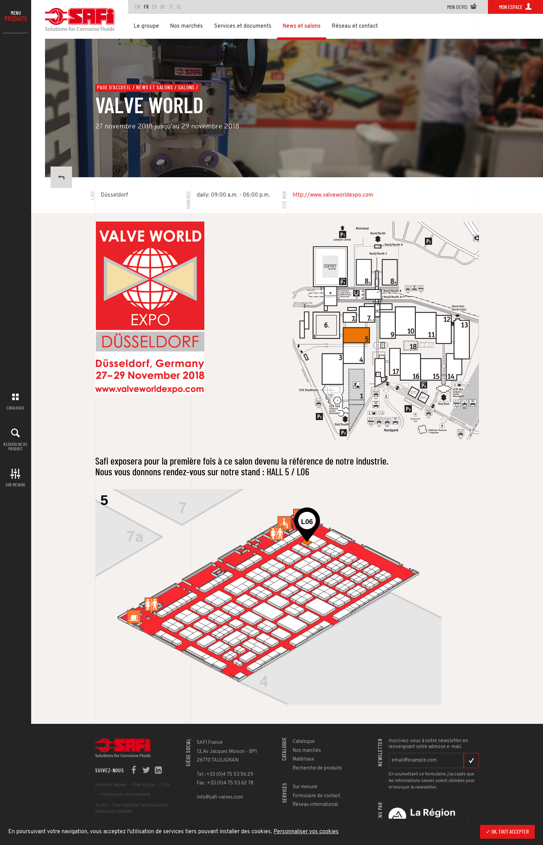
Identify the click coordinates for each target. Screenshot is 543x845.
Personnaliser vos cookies (306, 832)
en (137, 7)
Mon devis (462, 7)
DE (163, 7)
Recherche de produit (15, 446)
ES (154, 7)
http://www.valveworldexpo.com (333, 195)
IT (171, 7)
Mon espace (515, 7)
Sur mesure (16, 485)
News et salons (154, 87)
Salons (186, 87)
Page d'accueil (114, 87)
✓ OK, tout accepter (507, 832)
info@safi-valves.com (220, 797)
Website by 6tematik (113, 812)
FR (146, 7)
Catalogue (15, 408)
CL (179, 7)
